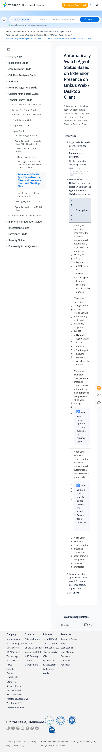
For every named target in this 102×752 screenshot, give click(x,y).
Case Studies (67, 647)
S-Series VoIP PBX (33, 651)
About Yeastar (14, 639)
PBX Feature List (15, 694)
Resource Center (69, 639)
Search (89, 19)
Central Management (31, 662)
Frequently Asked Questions (24, 246)
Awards (10, 668)
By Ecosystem (49, 664)
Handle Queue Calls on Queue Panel (28, 194)
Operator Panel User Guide (23, 93)
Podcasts (65, 664)
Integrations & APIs (49, 654)
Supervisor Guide (21, 125)
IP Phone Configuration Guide (25, 221)
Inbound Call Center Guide (46, 31)
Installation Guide (18, 62)
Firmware (65, 656)
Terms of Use (21, 741)
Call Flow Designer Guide (22, 75)
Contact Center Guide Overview (25, 104)
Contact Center (50, 643)
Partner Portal (14, 690)
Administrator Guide (19, 69)
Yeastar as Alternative (17, 698)
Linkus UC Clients (33, 647)
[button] (6, 56)
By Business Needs (48, 671)
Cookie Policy (18, 745)
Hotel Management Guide (22, 87)
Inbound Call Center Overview (26, 114)
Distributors (13, 647)
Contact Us (12, 681)
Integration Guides (18, 227)
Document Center (33, 5)
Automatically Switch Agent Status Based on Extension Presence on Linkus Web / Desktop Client (48, 38)
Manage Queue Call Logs (28, 201)
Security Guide (16, 240)
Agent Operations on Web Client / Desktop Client (27, 35)
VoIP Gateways (32, 656)
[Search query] (65, 19)
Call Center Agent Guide (25, 135)
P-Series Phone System (32, 641)
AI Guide (13, 81)
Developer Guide (17, 234)
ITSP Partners (13, 651)
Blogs (63, 643)
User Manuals (67, 651)
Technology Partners (12, 658)
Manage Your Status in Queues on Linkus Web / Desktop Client (30, 164)
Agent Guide (65, 31)
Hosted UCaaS (49, 639)
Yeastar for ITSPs (15, 703)
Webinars (65, 660)
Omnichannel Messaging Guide (26, 215)
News (9, 664)
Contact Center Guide (22, 31)
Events (10, 673)
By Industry (48, 660)
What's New (15, 56)
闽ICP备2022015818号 (55, 745)
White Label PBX (50, 647)
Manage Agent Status (60, 35)
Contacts (9, 741)
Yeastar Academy (15, 707)
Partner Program (15, 643)
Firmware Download (75, 5)
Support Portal (14, 686)
